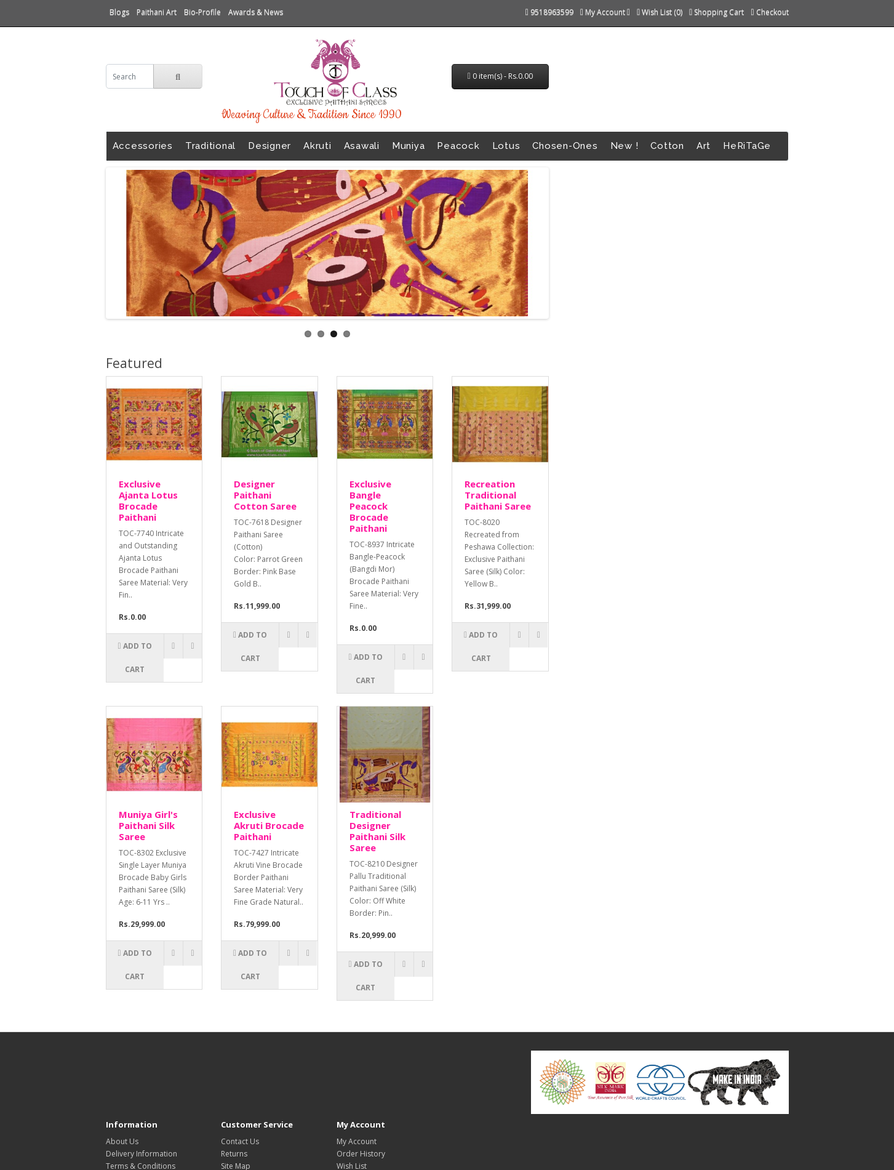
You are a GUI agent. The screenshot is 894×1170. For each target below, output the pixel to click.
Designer (269, 145)
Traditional (210, 145)
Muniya (408, 145)
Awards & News (255, 12)
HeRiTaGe (747, 145)
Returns (234, 1153)
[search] (130, 76)
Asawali (362, 145)
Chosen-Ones (564, 145)
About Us (122, 1141)
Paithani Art (157, 12)
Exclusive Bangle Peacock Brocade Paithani (370, 506)
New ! (624, 145)
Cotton (667, 145)
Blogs (119, 12)
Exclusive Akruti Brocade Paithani (269, 825)
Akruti (317, 145)
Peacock (458, 145)
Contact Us (240, 1141)
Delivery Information (141, 1153)
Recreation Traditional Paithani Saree (498, 495)
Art (703, 145)
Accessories (143, 145)
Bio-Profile (202, 12)
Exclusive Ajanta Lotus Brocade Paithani (148, 500)
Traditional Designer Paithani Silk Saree (377, 831)
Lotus (506, 145)
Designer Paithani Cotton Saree (265, 495)
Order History (361, 1153)
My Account (357, 1141)
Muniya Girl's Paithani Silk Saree (148, 825)
